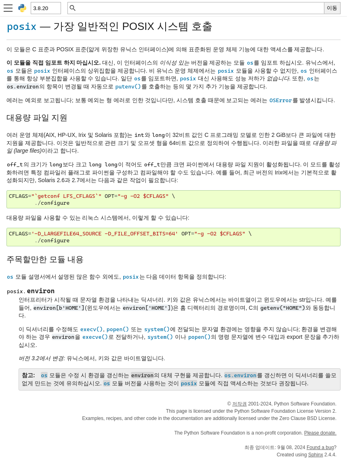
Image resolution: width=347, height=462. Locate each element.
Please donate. (320, 433)
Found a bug (320, 447)
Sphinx (315, 455)
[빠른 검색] (200, 8)
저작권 (239, 404)
